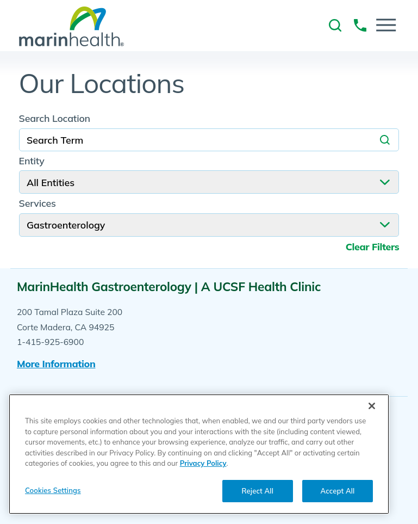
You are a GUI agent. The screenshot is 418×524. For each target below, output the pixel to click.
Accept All (338, 490)
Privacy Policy (203, 463)
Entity (32, 161)
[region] (199, 454)
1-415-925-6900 (50, 341)
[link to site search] (335, 25)
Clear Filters (373, 247)
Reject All (257, 490)
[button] (386, 25)
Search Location (54, 119)
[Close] (372, 406)
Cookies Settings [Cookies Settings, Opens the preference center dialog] (53, 490)
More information (56, 363)
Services (37, 203)
